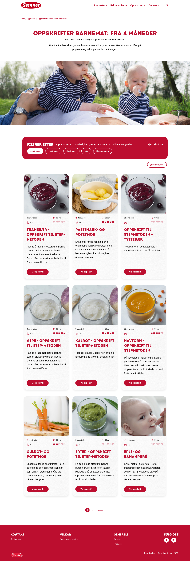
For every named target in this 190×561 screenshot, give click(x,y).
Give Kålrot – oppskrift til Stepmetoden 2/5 (105, 333)
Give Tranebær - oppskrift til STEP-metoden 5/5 (64, 222)
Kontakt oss (16, 539)
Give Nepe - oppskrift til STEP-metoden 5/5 (64, 333)
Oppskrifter (136, 5)
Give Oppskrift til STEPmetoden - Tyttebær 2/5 (154, 222)
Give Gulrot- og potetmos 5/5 (64, 444)
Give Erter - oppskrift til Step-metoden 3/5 (108, 444)
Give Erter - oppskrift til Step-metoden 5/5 (113, 444)
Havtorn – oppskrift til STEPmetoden (137, 345)
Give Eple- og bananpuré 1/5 (152, 444)
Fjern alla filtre (155, 144)
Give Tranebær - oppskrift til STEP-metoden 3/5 (59, 222)
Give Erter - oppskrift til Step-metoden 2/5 (105, 444)
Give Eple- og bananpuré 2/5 (154, 444)
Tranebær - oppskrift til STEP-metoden (46, 234)
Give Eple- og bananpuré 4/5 (159, 444)
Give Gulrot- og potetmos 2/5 (57, 444)
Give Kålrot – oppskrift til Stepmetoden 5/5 (113, 333)
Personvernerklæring (69, 539)
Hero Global (149, 553)
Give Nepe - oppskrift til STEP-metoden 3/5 (59, 333)
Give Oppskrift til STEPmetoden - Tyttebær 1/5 (152, 222)
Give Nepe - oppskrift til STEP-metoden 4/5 (62, 333)
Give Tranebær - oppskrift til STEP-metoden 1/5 (54, 222)
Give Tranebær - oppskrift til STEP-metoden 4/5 (62, 222)
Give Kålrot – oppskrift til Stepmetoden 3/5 (108, 333)
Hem (23, 19)
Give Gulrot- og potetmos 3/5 (59, 444)
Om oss (152, 5)
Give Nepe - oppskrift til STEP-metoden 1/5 (54, 333)
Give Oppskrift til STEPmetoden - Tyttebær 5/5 (162, 222)
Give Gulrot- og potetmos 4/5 (62, 444)
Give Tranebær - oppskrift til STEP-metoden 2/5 (57, 222)
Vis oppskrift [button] (38, 272)
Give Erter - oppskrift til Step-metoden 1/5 (103, 444)
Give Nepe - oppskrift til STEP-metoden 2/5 (57, 333)
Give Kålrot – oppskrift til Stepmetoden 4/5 (111, 333)
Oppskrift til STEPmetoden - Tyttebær (138, 234)
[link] (46, 194)
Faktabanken (117, 5)
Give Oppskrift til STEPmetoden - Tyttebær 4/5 (159, 222)
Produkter (99, 5)
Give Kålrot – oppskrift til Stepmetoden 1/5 (103, 333)
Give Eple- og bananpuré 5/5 (162, 444)
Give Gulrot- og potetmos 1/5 (54, 444)
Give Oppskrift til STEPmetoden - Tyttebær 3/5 (157, 222)
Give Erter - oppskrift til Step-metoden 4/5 (111, 444)
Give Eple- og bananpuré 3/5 (157, 444)
